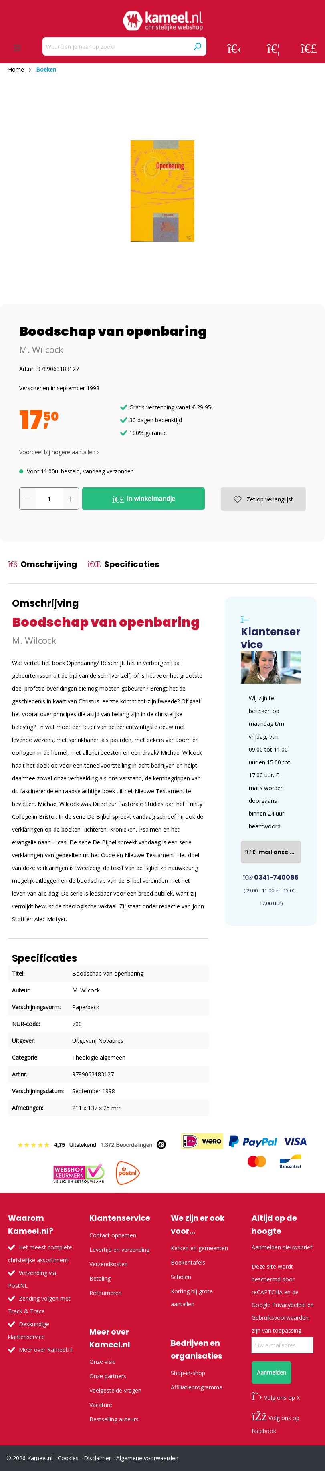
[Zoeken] (197, 46)
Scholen (181, 1277)
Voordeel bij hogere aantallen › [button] (59, 452)
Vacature (100, 1405)
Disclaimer (97, 1458)
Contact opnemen (112, 1235)
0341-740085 (271, 877)
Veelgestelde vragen (115, 1390)
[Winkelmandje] (309, 48)
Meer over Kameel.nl (46, 1349)
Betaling (100, 1278)
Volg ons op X (275, 1397)
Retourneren (105, 1293)
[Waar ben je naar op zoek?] (115, 46)
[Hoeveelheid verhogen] (71, 498)
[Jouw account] (234, 48)
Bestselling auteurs (114, 1419)
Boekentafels (188, 1262)
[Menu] (17, 48)
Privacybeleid (289, 1305)
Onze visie (102, 1361)
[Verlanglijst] (273, 48)
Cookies (68, 1458)
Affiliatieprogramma (196, 1387)
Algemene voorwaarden (147, 1458)
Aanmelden (271, 1372)
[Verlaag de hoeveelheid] (27, 498)
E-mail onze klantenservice (273, 852)
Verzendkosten (108, 1264)
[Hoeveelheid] (49, 498)
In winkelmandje (143, 499)
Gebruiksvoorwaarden (280, 1317)
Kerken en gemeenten (199, 1248)
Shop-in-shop (188, 1373)
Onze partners (107, 1376)
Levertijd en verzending (119, 1249)
